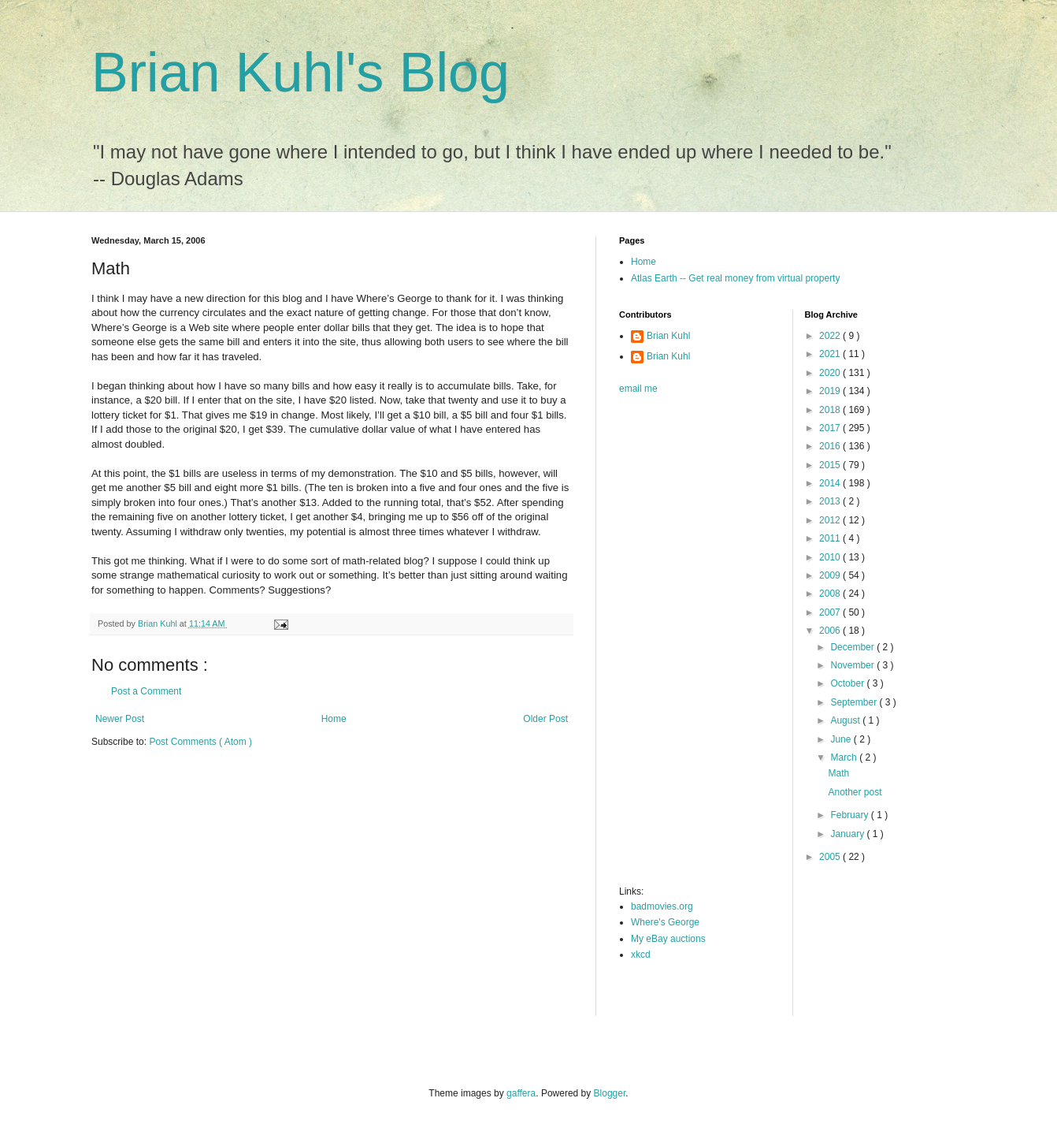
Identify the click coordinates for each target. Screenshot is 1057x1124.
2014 (831, 483)
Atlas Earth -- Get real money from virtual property (735, 278)
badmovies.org (662, 906)
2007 (831, 612)
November (853, 665)
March (844, 757)
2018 (831, 409)
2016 (831, 446)
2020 (831, 372)
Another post (854, 792)
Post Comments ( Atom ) (200, 741)
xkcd (641, 954)
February (850, 815)
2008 (831, 593)
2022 (831, 335)
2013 (831, 501)
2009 (831, 575)
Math (838, 773)
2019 (831, 390)
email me (638, 388)
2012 (831, 520)
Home (334, 718)
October (848, 683)
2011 (831, 538)
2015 (831, 465)
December (853, 647)
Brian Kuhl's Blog (300, 72)
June (841, 739)
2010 (831, 557)
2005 (831, 856)
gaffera (521, 1093)
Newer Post (119, 718)
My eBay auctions (668, 938)
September (854, 702)
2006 (831, 630)
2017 (831, 428)
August (846, 720)
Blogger (610, 1093)
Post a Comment (146, 691)
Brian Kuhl (668, 335)
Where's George (665, 922)
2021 (831, 353)
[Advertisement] (682, 644)
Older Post (545, 718)
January (848, 833)
